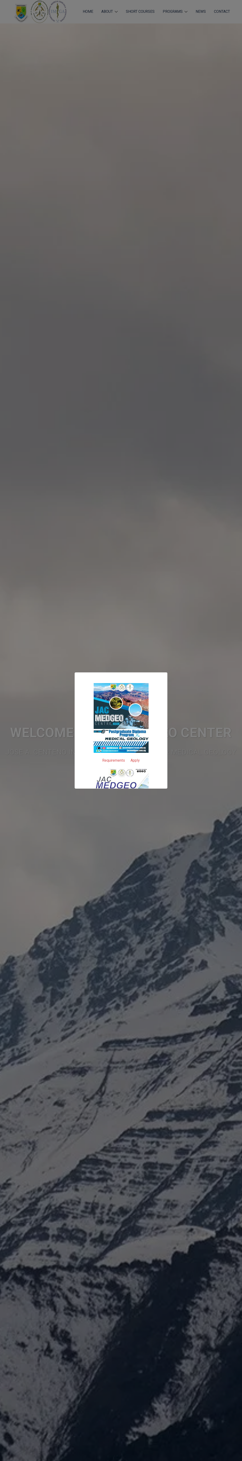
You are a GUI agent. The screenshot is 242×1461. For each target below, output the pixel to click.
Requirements (113, 760)
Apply (135, 760)
